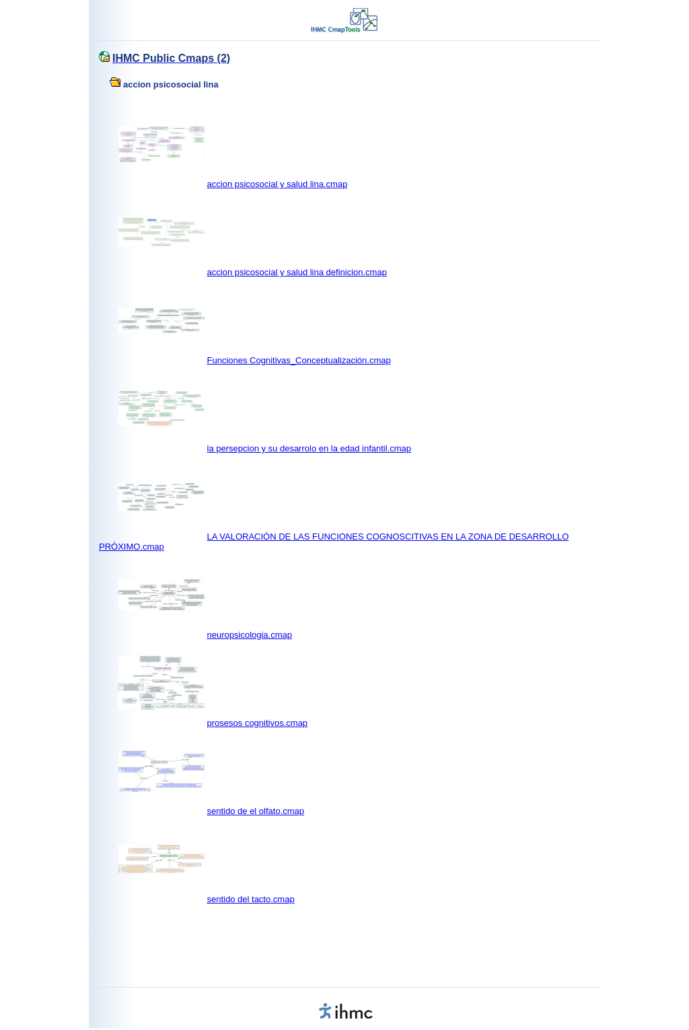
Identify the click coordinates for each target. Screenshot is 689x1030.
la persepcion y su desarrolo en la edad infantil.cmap (309, 448)
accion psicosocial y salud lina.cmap (277, 184)
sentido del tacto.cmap (251, 899)
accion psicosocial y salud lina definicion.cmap (297, 272)
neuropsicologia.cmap (249, 635)
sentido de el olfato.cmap (256, 811)
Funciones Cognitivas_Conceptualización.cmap (299, 360)
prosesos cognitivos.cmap (257, 723)
